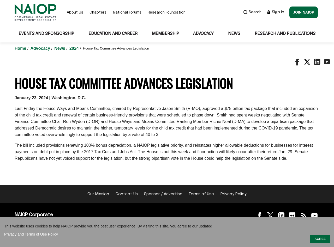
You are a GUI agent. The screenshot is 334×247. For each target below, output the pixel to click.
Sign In (275, 12)
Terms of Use (201, 194)
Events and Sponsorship (46, 34)
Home (21, 48)
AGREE (320, 239)
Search (252, 12)
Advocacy (203, 34)
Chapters (98, 12)
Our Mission (98, 194)
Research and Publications (285, 34)
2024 (74, 48)
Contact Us (127, 194)
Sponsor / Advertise (163, 194)
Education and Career (113, 34)
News (234, 34)
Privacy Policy (233, 194)
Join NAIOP (303, 12)
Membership (165, 34)
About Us (75, 12)
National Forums (127, 12)
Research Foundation (167, 12)
